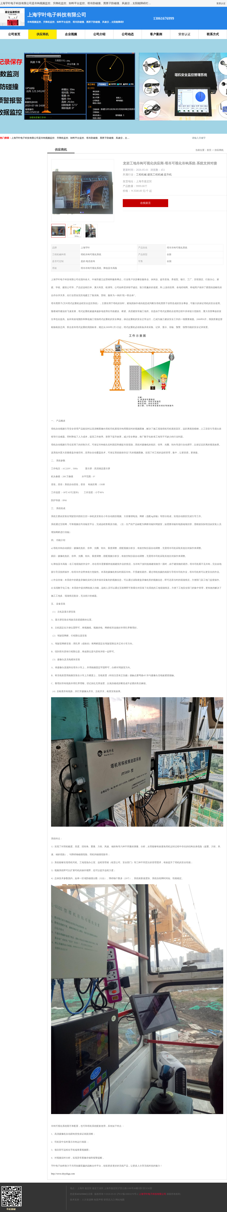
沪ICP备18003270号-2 (127, 1194)
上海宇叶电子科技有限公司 (152, 1194)
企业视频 (71, 34)
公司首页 (14, 34)
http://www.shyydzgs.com (63, 1173)
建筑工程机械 (155, 174)
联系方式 (213, 34)
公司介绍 (99, 34)
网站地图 (119, 1199)
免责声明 (98, 1199)
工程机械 (141, 174)
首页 (209, 150)
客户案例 (156, 34)
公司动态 (128, 34)
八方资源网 (87, 1199)
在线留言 (145, 203)
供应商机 (43, 34)
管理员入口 (109, 1199)
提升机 (168, 174)
